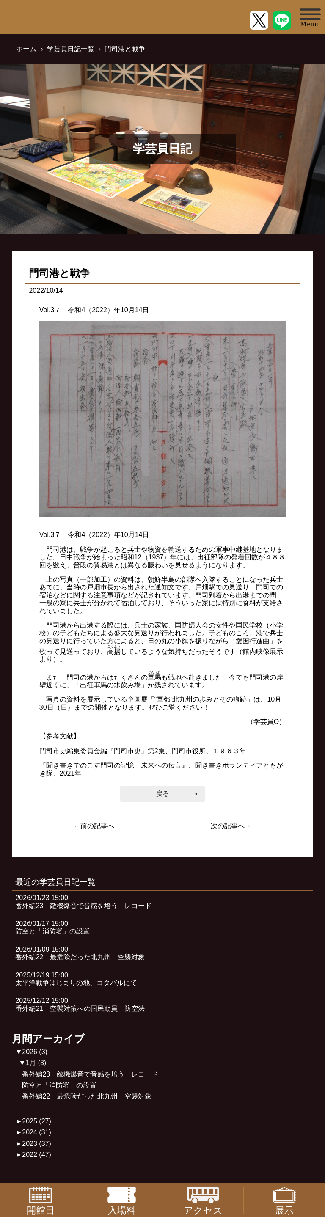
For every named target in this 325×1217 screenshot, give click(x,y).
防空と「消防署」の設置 (59, 1085)
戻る (162, 793)
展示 (284, 1200)
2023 (36, 1143)
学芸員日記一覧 (70, 48)
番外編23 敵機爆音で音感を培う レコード (90, 1074)
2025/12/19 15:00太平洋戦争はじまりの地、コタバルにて (76, 979)
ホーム (26, 48)
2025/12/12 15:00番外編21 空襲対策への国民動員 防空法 (80, 1004)
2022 (36, 1154)
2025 (36, 1121)
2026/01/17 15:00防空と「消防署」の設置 (52, 927)
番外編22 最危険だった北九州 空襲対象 (86, 1096)
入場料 (121, 1200)
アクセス (203, 1200)
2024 (36, 1132)
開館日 (41, 1200)
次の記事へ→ (231, 825)
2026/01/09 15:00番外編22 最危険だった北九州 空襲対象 (80, 953)
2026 (34, 1051)
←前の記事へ (94, 825)
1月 (35, 1062)
